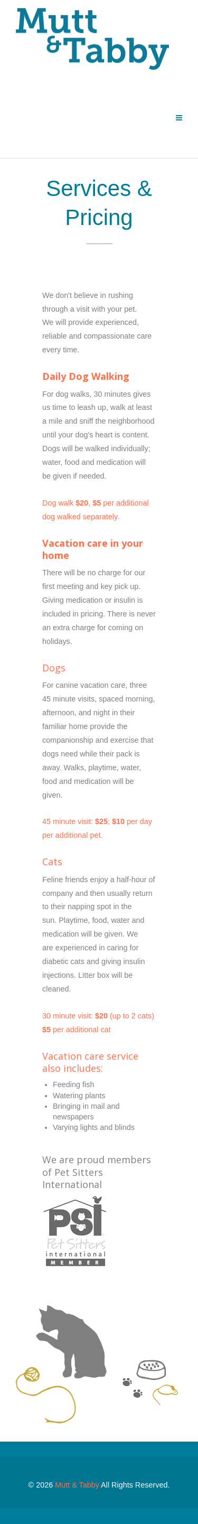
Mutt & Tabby (77, 1485)
